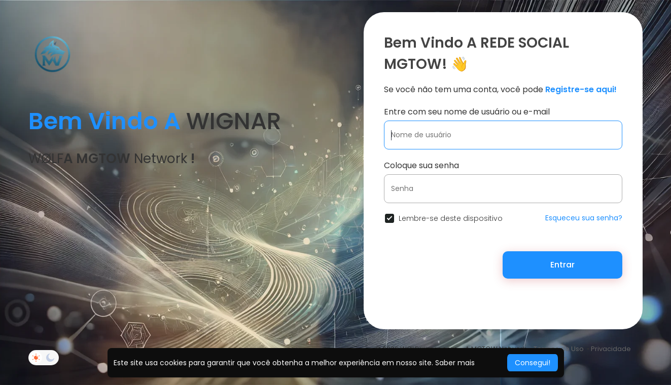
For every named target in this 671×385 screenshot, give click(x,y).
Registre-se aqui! (581, 89)
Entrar (562, 265)
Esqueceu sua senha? (583, 218)
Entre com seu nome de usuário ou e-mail (467, 112)
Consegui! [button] (532, 363)
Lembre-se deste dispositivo (451, 218)
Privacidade (611, 349)
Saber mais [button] (455, 363)
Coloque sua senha (421, 165)
